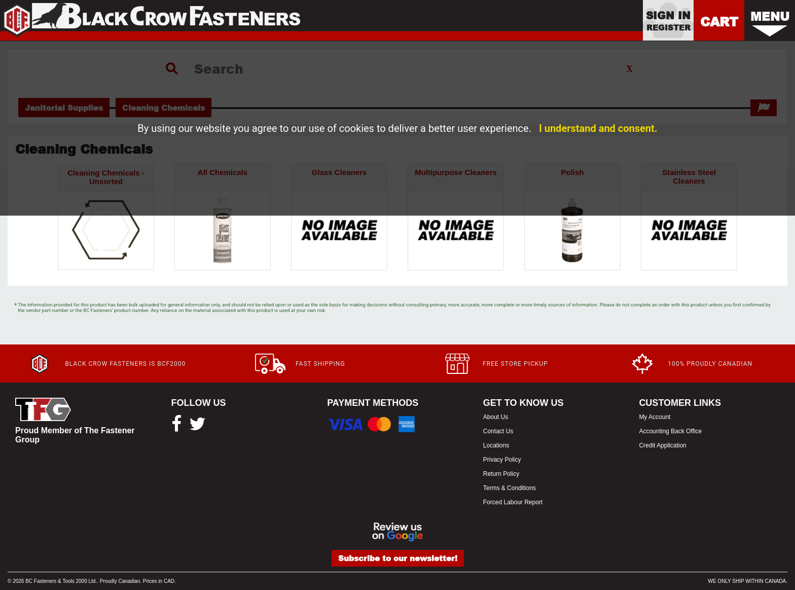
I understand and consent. (598, 128)
